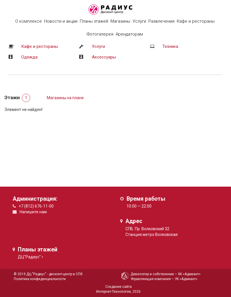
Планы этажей (94, 21)
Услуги (98, 46)
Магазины (120, 21)
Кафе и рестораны (39, 46)
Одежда (29, 57)
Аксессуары (104, 57)
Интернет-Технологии (113, 292)
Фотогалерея (100, 34)
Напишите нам (33, 212)
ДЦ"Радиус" (29, 257)
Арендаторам (129, 34)
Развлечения (161, 21)
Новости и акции (60, 21)
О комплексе (28, 21)
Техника (170, 46)
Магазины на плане (65, 97)
